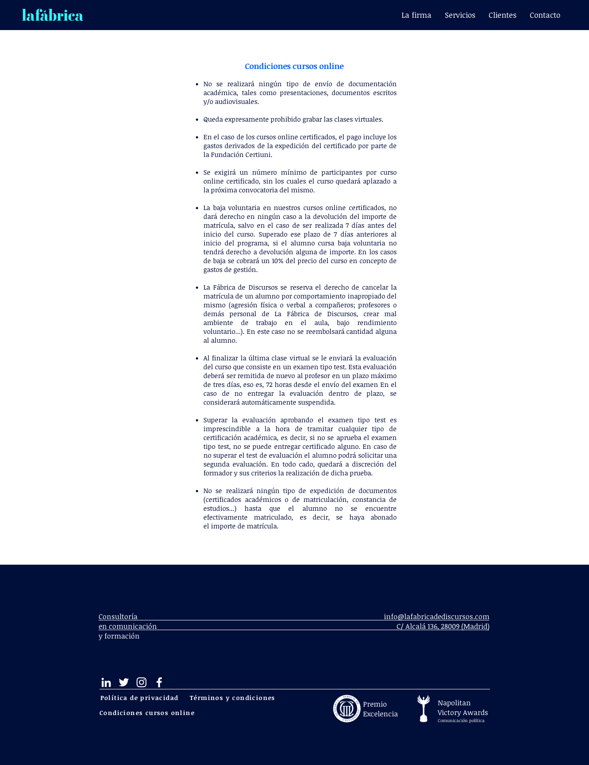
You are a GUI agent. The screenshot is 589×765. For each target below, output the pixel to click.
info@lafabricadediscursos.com (437, 616)
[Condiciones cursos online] (148, 712)
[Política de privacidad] (140, 697)
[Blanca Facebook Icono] (159, 682)
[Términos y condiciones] (233, 697)
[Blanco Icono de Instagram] (141, 682)
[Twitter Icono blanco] (123, 682)
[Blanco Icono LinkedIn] (106, 682)
